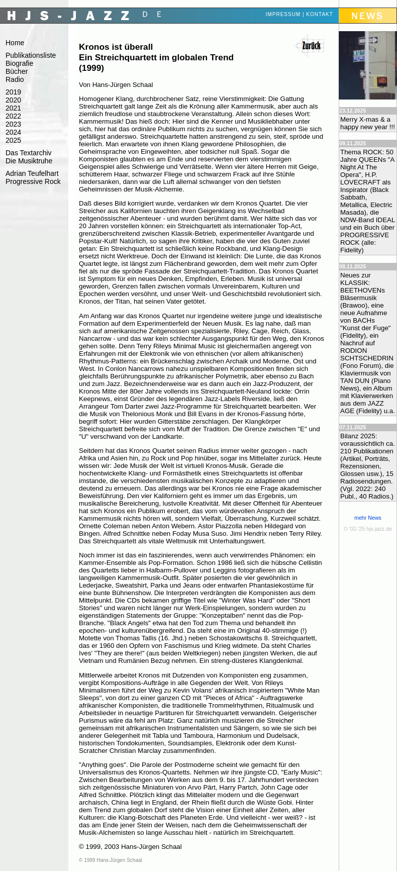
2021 (13, 108)
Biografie (19, 63)
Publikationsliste (31, 55)
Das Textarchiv (29, 153)
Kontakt (319, 14)
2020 (13, 100)
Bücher (17, 71)
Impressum (283, 14)
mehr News (367, 518)
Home (15, 43)
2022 (13, 116)
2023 (13, 124)
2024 (13, 132)
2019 (13, 92)
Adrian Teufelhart (32, 173)
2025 (13, 140)
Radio (15, 79)
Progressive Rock (33, 181)
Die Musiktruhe (29, 161)
